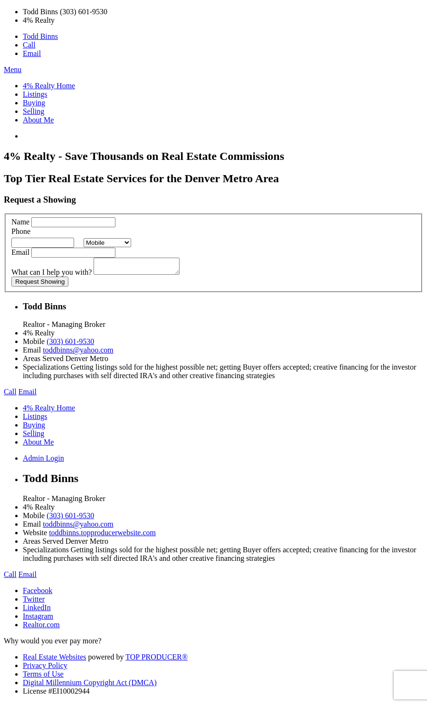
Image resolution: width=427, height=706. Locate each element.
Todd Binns (40, 36)
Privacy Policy (45, 668)
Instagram (38, 619)
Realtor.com (41, 627)
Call (29, 45)
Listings (35, 94)
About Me (38, 120)
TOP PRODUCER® (156, 660)
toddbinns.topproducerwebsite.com (102, 535)
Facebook (37, 593)
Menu (12, 69)
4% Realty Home (49, 86)
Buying (34, 103)
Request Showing (40, 284)
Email (32, 53)
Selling (33, 111)
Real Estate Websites (54, 660)
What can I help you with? (51, 275)
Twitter (34, 602)
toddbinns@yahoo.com (78, 353)
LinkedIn (37, 610)
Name (20, 222)
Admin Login (43, 461)
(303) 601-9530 (70, 344)
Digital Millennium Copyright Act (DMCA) (90, 685)
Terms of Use (43, 677)
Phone (20, 231)
